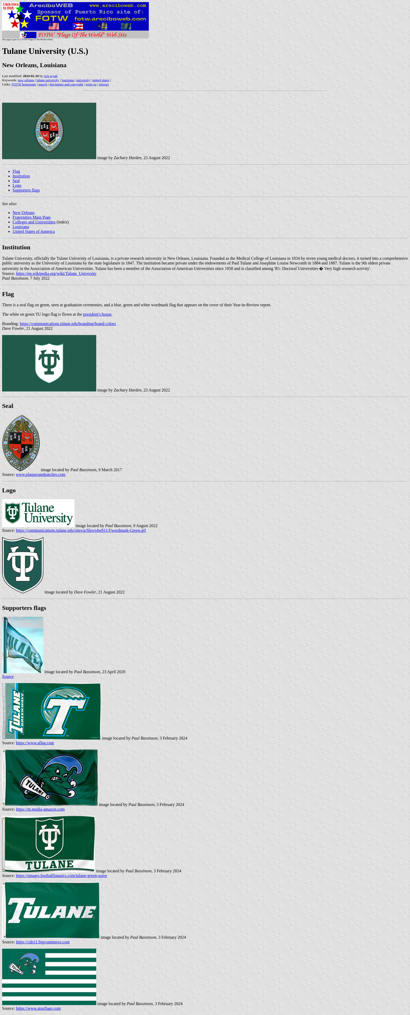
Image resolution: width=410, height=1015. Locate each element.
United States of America (34, 231)
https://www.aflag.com (35, 743)
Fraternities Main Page (32, 217)
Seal (16, 180)
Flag (16, 171)
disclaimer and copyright (66, 84)
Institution (21, 176)
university (83, 80)
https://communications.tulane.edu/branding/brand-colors (68, 323)
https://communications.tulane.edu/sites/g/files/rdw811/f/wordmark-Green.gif (81, 530)
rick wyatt (51, 76)
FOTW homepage (24, 84)
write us (91, 84)
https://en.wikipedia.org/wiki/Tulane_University (56, 273)
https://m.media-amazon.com (40, 809)
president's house (97, 314)
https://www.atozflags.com (38, 1008)
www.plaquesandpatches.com (40, 474)
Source (8, 676)
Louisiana (21, 226)
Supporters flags (26, 190)
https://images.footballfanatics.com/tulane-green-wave (61, 875)
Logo (17, 185)
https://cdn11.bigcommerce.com (43, 942)
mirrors (104, 84)
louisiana (68, 80)
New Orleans (24, 212)
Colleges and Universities (34, 222)
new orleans (26, 80)
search (42, 84)
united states (100, 80)
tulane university (48, 80)
